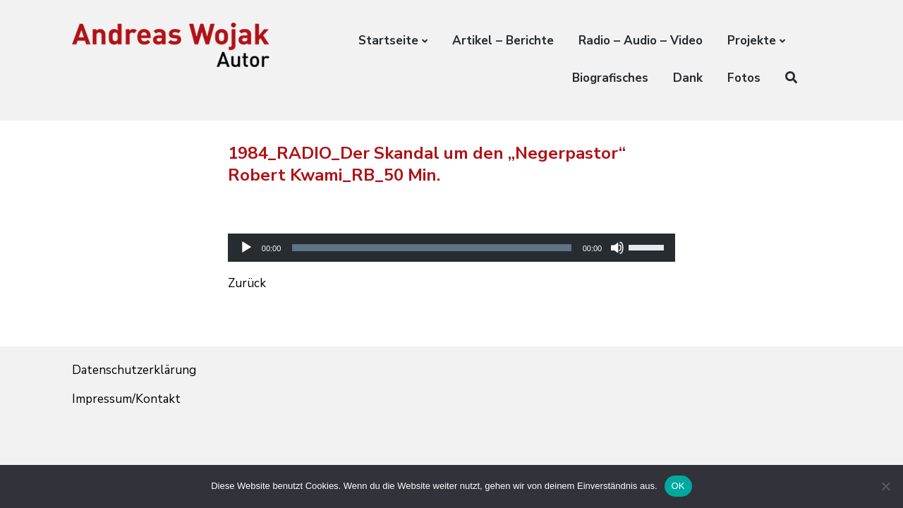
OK (678, 485)
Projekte (751, 40)
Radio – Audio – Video (640, 40)
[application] (451, 235)
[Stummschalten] (617, 248)
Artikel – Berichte (503, 40)
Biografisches (610, 78)
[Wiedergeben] (246, 248)
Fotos (743, 78)
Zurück (247, 283)
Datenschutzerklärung (134, 370)
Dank (688, 78)
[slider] (431, 247)
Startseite (388, 40)
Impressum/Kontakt (126, 399)
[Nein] (885, 486)
